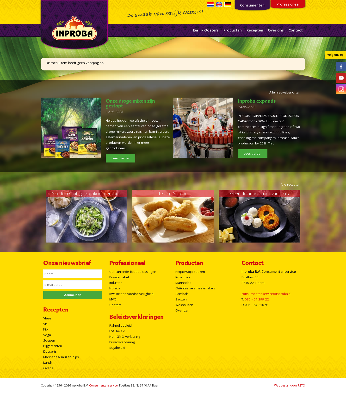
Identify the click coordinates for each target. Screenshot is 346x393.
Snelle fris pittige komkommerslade (86, 193)
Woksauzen (184, 305)
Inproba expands (257, 101)
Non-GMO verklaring (124, 336)
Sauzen (181, 299)
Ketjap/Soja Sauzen (190, 271)
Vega (47, 335)
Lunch (47, 362)
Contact (296, 30)
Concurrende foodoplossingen (132, 271)
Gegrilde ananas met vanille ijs (259, 193)
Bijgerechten (52, 346)
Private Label (119, 277)
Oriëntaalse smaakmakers (195, 288)
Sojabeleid (117, 347)
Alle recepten (290, 184)
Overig (48, 368)
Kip (45, 329)
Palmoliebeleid (120, 325)
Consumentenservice (103, 385)
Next (306, 216)
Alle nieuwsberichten (284, 92)
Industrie (115, 283)
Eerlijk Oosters (206, 30)
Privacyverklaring (122, 342)
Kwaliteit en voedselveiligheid (131, 294)
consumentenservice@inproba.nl (266, 294)
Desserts (50, 351)
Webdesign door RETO (289, 385)
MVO (113, 299)
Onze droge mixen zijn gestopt (130, 103)
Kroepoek (182, 277)
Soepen (49, 340)
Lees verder (120, 158)
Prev (40, 216)
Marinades (183, 283)
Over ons (276, 30)
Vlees (47, 318)
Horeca (114, 288)
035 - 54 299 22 (257, 299)
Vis (45, 324)
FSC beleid (117, 331)
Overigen (182, 310)
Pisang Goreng (173, 193)
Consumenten (252, 5)
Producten (232, 30)
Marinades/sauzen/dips (61, 357)
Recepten (255, 30)
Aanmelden (72, 295)
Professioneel (287, 4)
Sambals (182, 294)
